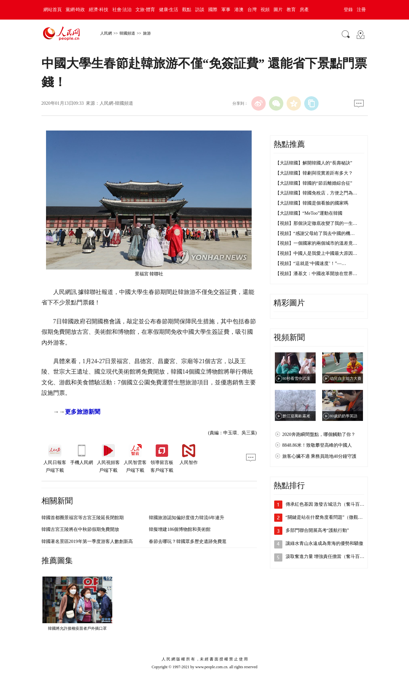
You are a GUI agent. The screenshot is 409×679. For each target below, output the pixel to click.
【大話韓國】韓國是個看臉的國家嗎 (311, 203)
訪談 (199, 9)
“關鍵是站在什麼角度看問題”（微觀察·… (327, 517)
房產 (304, 9)
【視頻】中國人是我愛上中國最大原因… (316, 253)
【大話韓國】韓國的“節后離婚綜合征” (313, 183)
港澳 (239, 9)
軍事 (225, 9)
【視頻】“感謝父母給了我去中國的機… (315, 233)
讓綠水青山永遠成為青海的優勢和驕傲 (324, 543)
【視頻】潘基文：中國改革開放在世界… (316, 273)
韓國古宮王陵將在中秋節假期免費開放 (80, 529)
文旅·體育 (145, 9)
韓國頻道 (127, 33)
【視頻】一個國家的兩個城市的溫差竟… (316, 243)
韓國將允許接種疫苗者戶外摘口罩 (77, 628)
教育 (291, 9)
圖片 (278, 9)
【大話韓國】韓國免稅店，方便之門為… (316, 193)
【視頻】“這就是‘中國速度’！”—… (310, 263)
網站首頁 (52, 9)
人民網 (106, 33)
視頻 (265, 9)
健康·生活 (169, 9)
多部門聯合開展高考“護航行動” (317, 530)
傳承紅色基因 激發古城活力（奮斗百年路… (330, 504)
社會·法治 (122, 9)
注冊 (361, 9)
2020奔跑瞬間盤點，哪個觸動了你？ (318, 434)
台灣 (252, 9)
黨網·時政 (75, 9)
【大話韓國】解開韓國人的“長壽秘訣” (313, 163)
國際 (212, 9)
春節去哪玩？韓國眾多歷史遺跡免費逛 (188, 541)
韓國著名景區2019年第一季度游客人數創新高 (87, 541)
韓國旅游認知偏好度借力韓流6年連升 (186, 517)
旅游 (147, 33)
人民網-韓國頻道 (116, 103)
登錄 (348, 9)
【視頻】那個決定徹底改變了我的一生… (316, 223)
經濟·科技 (98, 9)
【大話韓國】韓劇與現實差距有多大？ (314, 173)
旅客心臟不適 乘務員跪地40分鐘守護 (319, 456)
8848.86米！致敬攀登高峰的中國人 (317, 445)
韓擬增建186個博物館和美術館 (180, 529)
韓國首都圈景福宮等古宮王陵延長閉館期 (82, 517)
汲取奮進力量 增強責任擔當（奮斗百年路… (330, 556)
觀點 (186, 9)
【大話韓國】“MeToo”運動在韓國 (309, 213)
